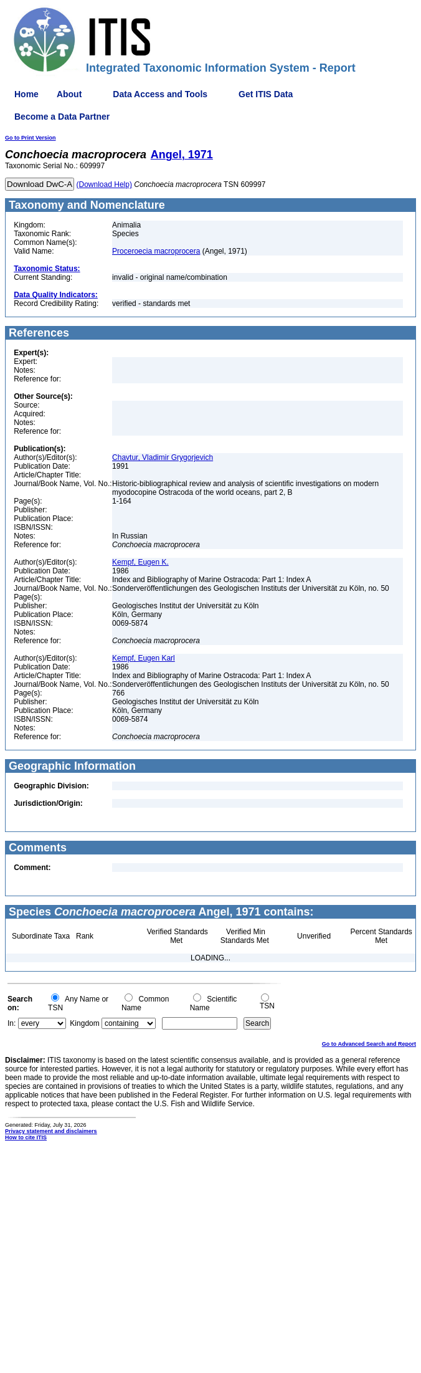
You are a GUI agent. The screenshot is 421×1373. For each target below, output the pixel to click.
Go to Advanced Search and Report (369, 1044)
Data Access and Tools (160, 94)
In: (11, 1023)
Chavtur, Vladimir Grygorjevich (162, 457)
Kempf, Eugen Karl (143, 658)
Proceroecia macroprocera (156, 251)
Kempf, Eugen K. (140, 562)
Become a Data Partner (62, 117)
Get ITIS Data (266, 94)
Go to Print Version (30, 138)
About (69, 94)
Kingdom (84, 1023)
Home (26, 94)
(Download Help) (104, 184)
